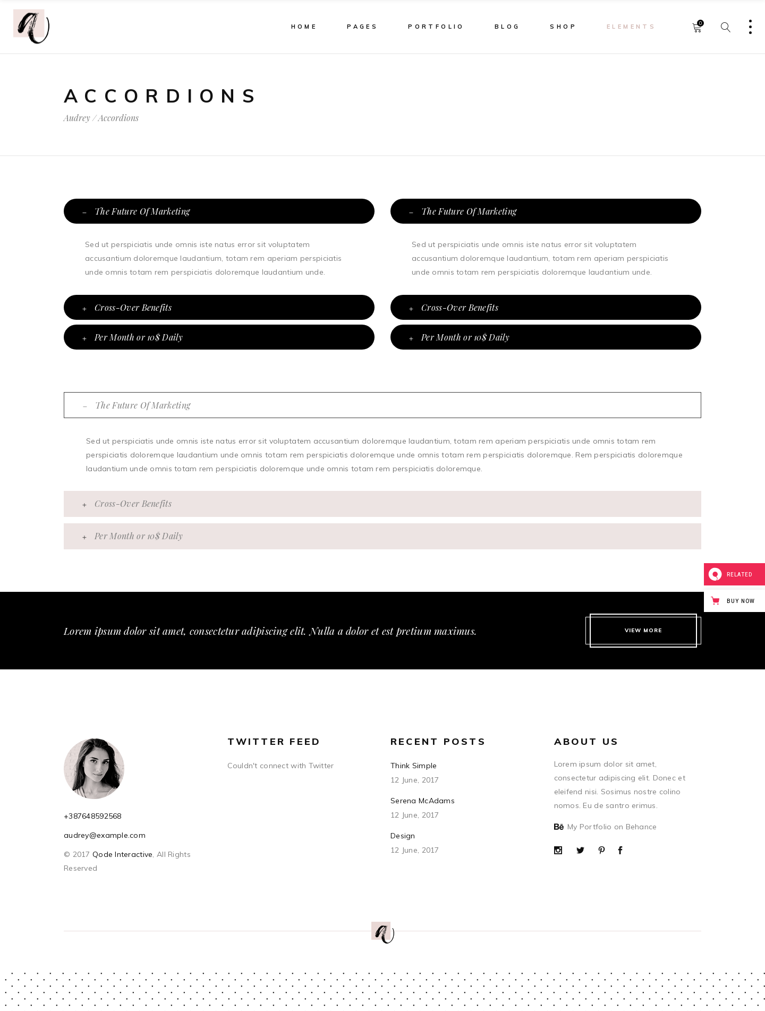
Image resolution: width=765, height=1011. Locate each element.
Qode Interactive (121, 854)
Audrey (77, 118)
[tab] (219, 211)
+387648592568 (93, 816)
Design (402, 835)
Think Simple (413, 765)
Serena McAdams (422, 800)
